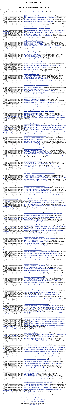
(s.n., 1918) (34, 204)
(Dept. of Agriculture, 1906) (40, 238)
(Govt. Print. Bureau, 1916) (33, 42)
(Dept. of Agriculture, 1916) (35, 13)
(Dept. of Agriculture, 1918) (32, 99)
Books (24, 401)
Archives (35, 401)
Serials (45, 399)
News (27, 401)
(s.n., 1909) (34, 189)
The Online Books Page (33, 2)
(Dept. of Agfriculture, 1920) (31, 375)
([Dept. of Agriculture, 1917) (31, 37)
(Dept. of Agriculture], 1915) (36, 259)
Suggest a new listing (42, 397)
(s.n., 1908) (33, 278)
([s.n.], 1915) (31, 69)
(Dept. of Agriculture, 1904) (40, 17)
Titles (38, 399)
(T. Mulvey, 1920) (36, 16)
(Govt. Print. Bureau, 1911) (41, 90)
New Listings (29, 399)
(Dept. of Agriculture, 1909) (38, 340)
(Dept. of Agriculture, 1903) (44, 317)
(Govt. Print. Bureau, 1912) (33, 11)
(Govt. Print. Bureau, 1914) (32, 250)
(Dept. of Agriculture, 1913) (32, 55)
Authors (34, 399)
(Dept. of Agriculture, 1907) (38, 52)
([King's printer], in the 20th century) (43, 106)
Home (22, 399)
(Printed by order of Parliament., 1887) (36, 104)
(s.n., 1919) (32, 56)
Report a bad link (34, 397)
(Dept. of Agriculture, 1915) (33, 94)
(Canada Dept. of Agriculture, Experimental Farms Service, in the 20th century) (41, 292)
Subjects (41, 399)
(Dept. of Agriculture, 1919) (32, 24)
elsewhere (14, 395)
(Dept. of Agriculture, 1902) (44, 314)
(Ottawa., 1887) (31, 51)
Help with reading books (25, 397)
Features (31, 401)
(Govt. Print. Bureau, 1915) (39, 173)
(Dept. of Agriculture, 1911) (41, 290)
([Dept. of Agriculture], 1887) (40, 305)
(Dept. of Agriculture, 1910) (38, 170)
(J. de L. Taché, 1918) (37, 261)
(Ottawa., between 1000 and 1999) (36, 304)
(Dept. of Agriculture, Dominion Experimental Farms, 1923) (43, 309)
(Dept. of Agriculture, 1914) (40, 255)
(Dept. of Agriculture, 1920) (36, 19)
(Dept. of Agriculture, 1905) (41, 202)
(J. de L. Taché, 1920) (34, 279)
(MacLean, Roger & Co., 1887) (34, 311)
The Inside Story (41, 401)
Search (25, 399)
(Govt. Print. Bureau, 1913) (33, 71)
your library (9, 395)
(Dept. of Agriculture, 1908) (37, 153)
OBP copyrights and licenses (33, 404)
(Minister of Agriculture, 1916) (38, 190)
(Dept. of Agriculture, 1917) (34, 15)
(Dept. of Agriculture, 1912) (35, 179)
